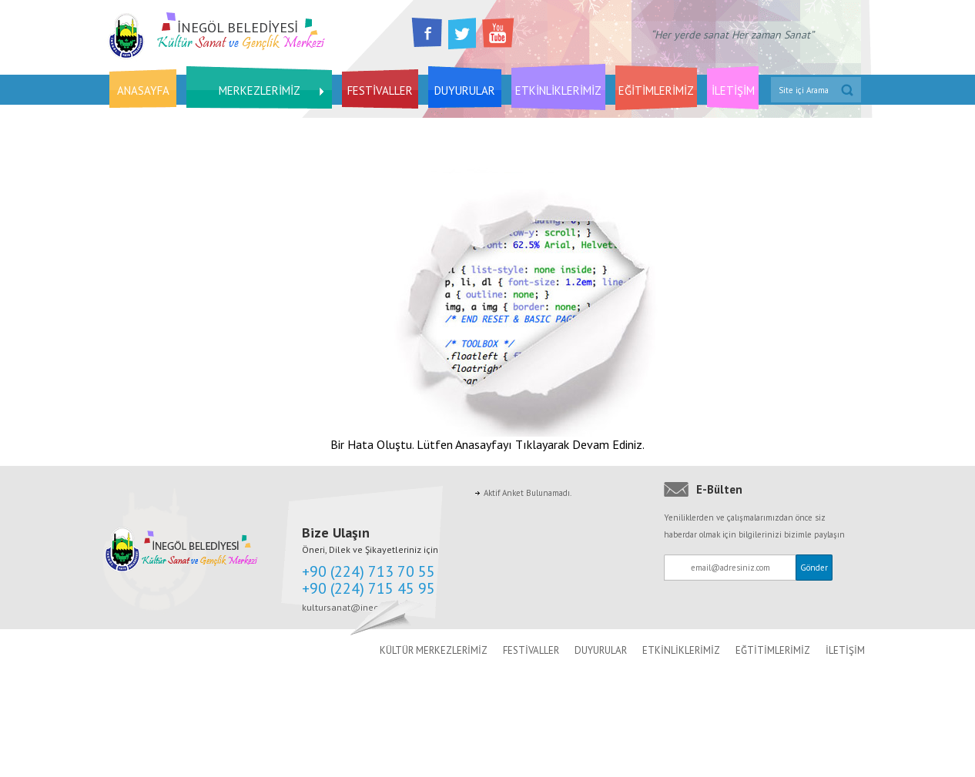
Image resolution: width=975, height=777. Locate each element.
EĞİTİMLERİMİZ (656, 90)
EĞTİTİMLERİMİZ (772, 650)
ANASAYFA (143, 90)
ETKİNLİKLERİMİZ (558, 90)
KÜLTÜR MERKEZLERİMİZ (434, 650)
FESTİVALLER (380, 90)
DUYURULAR (464, 90)
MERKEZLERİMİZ (259, 90)
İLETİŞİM (733, 90)
